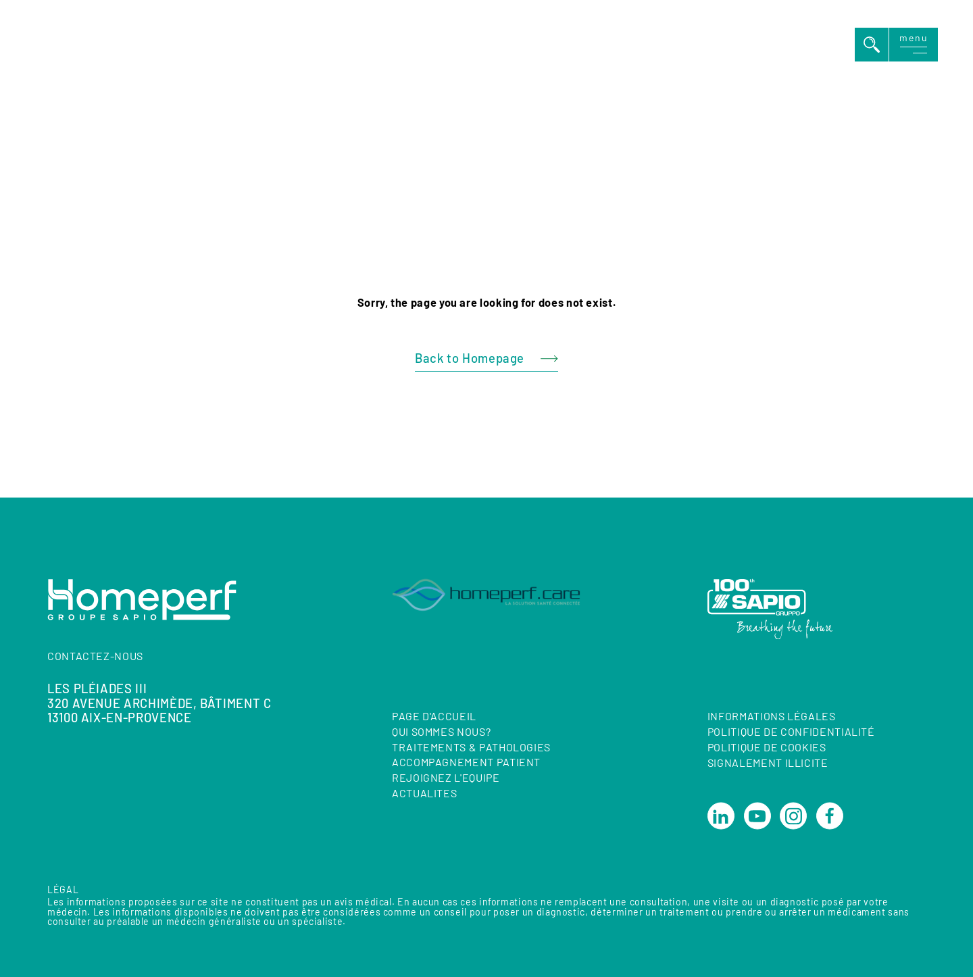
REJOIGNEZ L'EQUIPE (446, 778)
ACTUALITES (424, 792)
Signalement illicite (767, 762)
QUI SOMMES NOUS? (441, 731)
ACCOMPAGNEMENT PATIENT (466, 762)
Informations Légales (771, 716)
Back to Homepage (469, 358)
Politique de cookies (766, 747)
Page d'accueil (434, 715)
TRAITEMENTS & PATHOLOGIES (471, 747)
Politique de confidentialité (791, 731)
